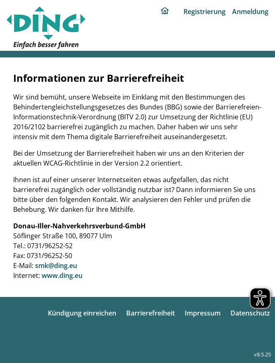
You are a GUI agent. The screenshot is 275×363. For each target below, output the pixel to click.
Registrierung (204, 11)
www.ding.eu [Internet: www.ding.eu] (62, 275)
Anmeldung (250, 11)
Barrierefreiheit (150, 313)
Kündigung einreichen (82, 313)
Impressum (203, 313)
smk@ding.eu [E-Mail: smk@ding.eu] (56, 265)
